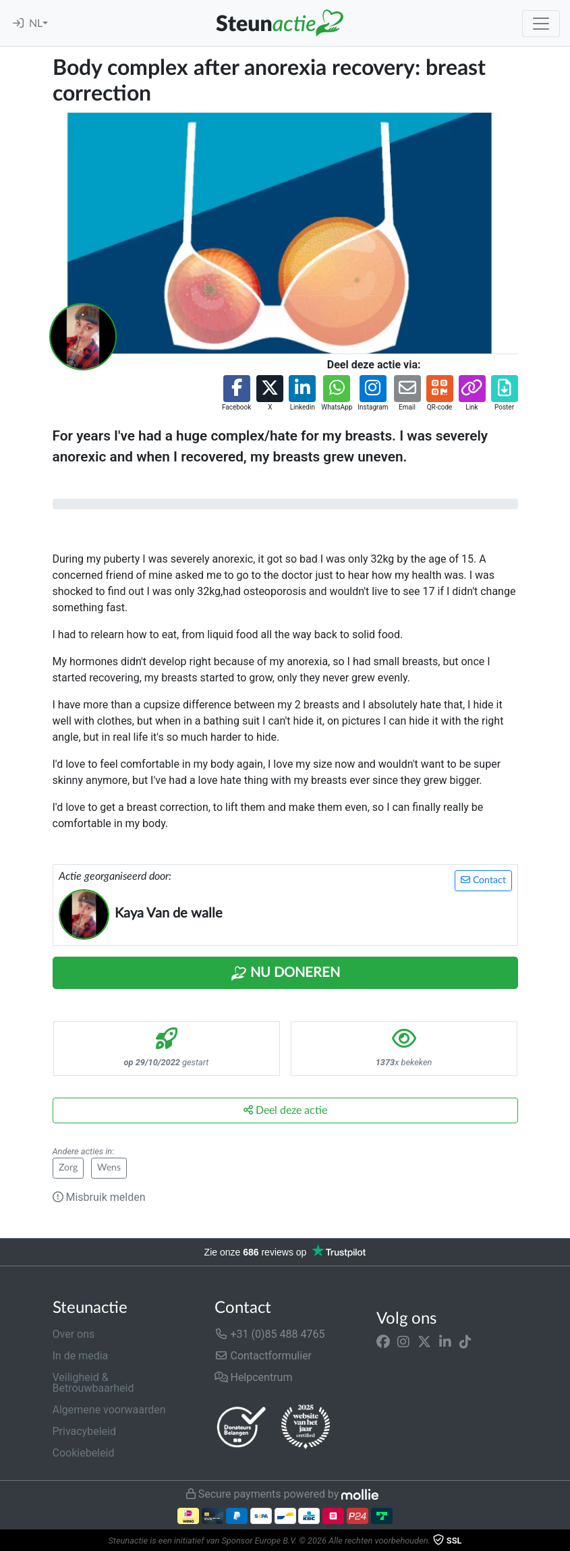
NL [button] (35, 23)
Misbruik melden (99, 1197)
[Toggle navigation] (541, 23)
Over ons (74, 1334)
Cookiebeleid (84, 1452)
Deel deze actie (285, 1110)
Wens (109, 1168)
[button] (236, 393)
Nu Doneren (285, 973)
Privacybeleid (84, 1431)
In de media (81, 1355)
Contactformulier (263, 1355)
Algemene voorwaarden (109, 1409)
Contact (483, 880)
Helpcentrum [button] (254, 1377)
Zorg (68, 1168)
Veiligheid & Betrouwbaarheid (93, 1382)
